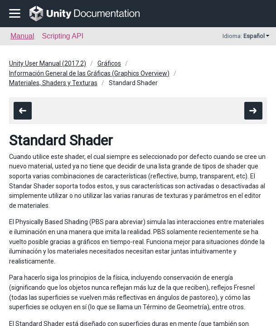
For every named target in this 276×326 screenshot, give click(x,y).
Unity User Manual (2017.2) (47, 63)
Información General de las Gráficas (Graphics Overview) (89, 73)
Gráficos (109, 63)
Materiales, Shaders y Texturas (53, 82)
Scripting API (62, 36)
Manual (22, 36)
